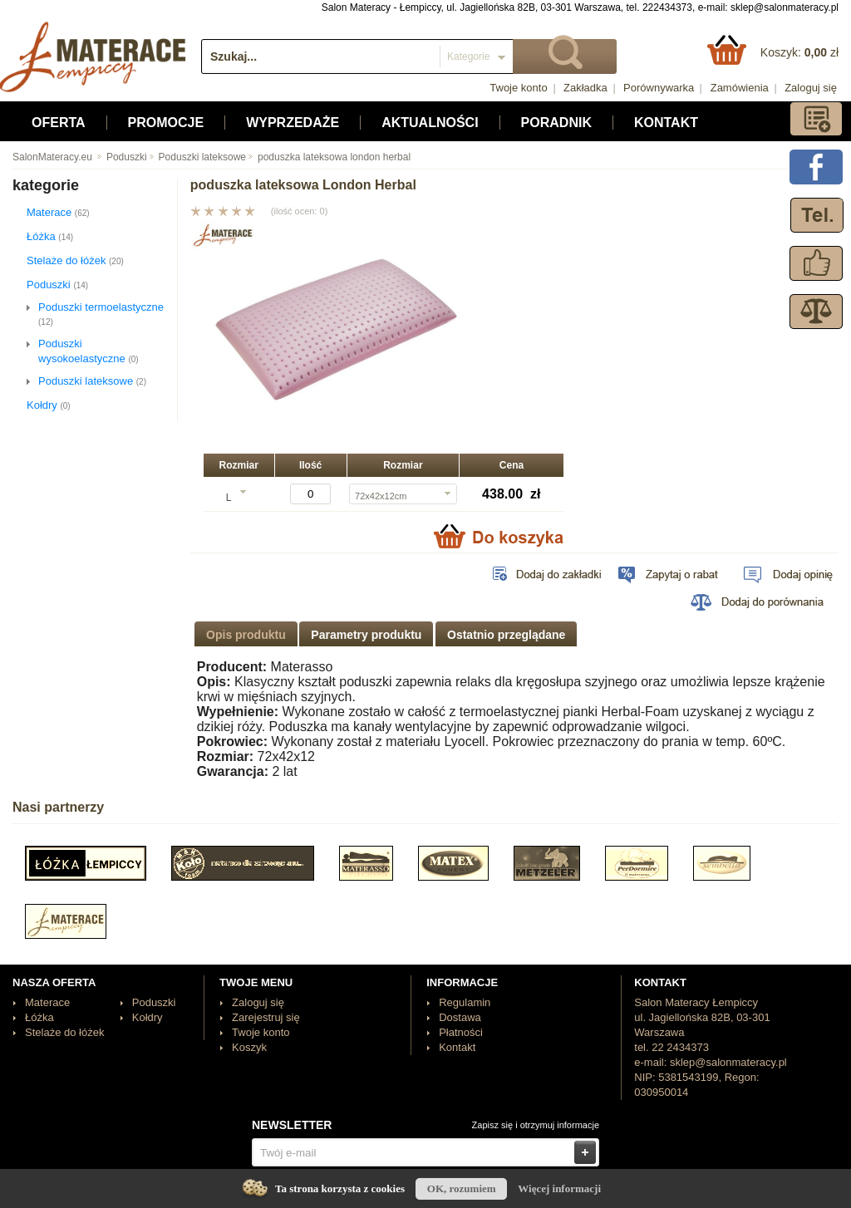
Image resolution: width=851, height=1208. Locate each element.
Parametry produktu (366, 634)
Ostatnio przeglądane (506, 634)
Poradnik (556, 122)
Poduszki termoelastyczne (101, 314)
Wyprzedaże (292, 122)
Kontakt (666, 122)
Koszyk (249, 1047)
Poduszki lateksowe (196, 157)
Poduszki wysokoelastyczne (88, 351)
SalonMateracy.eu (52, 157)
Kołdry (49, 405)
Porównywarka (658, 87)
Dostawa (460, 1017)
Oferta (59, 122)
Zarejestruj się (266, 1017)
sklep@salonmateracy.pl (784, 7)
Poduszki (121, 157)
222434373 (667, 7)
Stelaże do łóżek (75, 260)
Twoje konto (518, 87)
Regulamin (464, 1002)
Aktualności (429, 122)
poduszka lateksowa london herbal (328, 157)
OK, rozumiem (461, 1188)
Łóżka (50, 236)
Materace (58, 212)
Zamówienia (740, 87)
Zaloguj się (811, 87)
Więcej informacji (559, 1188)
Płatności (461, 1032)
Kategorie (468, 56)
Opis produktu (246, 634)
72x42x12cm (380, 496)
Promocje (166, 122)
